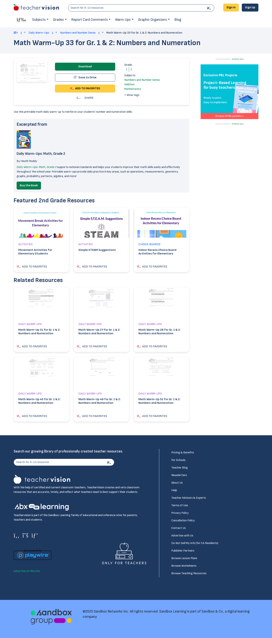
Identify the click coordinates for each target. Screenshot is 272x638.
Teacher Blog (179, 467)
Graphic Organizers (152, 20)
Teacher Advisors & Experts (188, 498)
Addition (129, 84)
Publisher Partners (182, 550)
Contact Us (178, 528)
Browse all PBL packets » (229, 116)
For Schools (178, 460)
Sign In (231, 7)
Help (174, 490)
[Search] (209, 8)
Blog (177, 20)
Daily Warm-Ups (39, 33)
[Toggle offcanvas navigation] (21, 19)
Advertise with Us (182, 535)
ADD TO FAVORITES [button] (85, 88)
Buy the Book (29, 185)
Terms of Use (179, 505)
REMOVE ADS (237, 59)
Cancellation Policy (183, 520)
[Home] (16, 33)
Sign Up (250, 7)
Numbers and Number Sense (78, 33)
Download (85, 66)
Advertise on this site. (27, 571)
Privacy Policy (180, 513)
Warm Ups (123, 20)
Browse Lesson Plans (184, 558)
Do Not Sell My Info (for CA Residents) (194, 543)
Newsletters (179, 475)
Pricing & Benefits (182, 452)
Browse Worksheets (183, 566)
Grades (58, 20)
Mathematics (132, 89)
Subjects (39, 20)
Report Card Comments (89, 20)
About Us (177, 483)
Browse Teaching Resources (188, 573)
